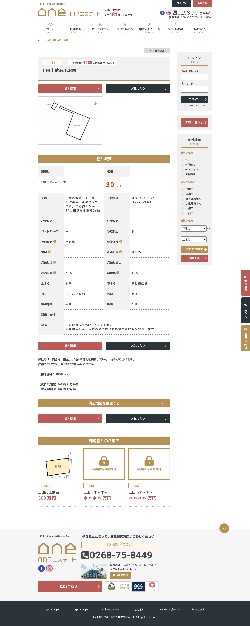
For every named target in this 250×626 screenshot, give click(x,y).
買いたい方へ (52, 609)
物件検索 (52, 40)
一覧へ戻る (157, 50)
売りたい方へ (81, 609)
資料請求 (70, 88)
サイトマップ (197, 609)
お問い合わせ (194, 122)
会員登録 (202, 3)
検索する (194, 258)
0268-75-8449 (194, 12)
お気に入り (138, 88)
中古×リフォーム (110, 609)
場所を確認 (120, 575)
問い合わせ (69, 587)
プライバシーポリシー (168, 609)
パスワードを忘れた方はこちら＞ (194, 106)
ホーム (41, 40)
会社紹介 (139, 609)
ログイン (181, 3)
